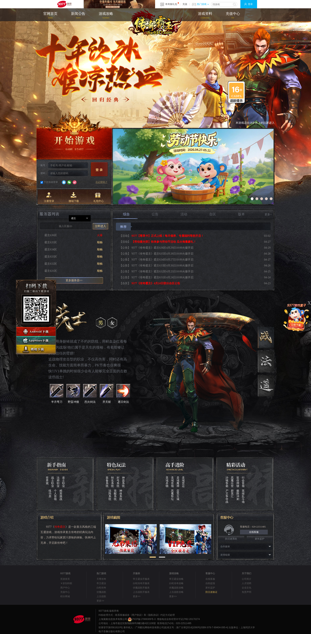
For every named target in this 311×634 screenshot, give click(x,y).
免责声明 (246, 592)
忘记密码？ (102, 182)
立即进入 (100, 226)
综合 (125, 215)
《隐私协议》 (153, 615)
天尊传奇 (101, 579)
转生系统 (112, 482)
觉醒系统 (115, 495)
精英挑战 (61, 495)
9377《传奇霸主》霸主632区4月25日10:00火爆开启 (162, 271)
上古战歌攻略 (176, 592)
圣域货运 (183, 482)
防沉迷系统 (231, 538)
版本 (241, 214)
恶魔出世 (232, 482)
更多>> (100, 600)
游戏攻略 (106, 16)
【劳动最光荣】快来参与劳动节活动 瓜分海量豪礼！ (164, 241)
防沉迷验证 (211, 592)
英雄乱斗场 (243, 496)
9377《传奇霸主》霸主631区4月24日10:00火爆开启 (162, 277)
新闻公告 (78, 16)
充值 (184, 4)
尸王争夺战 (227, 496)
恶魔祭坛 (172, 495)
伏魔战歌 (101, 592)
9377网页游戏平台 (64, 4)
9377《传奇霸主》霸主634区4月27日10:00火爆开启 (162, 259)
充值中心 (233, 16)
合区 (212, 214)
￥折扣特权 (66, 583)
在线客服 (254, 532)
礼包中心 (98, 197)
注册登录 (49, 197)
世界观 (47, 480)
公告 (155, 214)
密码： (44, 173)
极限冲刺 (237, 495)
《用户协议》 (137, 615)
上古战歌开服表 (141, 592)
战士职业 (52, 482)
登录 (250, 4)
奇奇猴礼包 (171, 4)
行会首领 (243, 482)
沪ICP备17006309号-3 (142, 619)
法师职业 (58, 482)
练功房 (50, 494)
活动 (183, 214)
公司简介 (246, 579)
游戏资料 (205, 16)
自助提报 (210, 583)
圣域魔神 (178, 482)
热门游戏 (203, 4)
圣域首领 (172, 482)
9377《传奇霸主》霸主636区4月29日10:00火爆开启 (162, 247)
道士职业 (63, 482)
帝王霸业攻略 (176, 579)
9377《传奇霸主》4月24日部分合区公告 (156, 283)
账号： (44, 165)
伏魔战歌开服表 (141, 587)
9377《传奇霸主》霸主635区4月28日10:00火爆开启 (162, 253)
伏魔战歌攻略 (176, 587)
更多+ (268, 214)
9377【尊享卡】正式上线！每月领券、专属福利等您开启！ (168, 235)
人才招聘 (246, 583)
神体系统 (120, 495)
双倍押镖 (237, 482)
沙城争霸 (227, 482)
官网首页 (50, 16)
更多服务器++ (74, 280)
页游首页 (65, 579)
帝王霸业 (101, 583)
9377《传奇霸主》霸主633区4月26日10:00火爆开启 (162, 265)
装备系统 (107, 482)
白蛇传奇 (101, 587)
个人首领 (55, 495)
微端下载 (74, 197)
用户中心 (65, 587)
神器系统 (123, 482)
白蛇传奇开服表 (141, 583)
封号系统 (118, 482)
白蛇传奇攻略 (176, 583)
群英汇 (232, 494)
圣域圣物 (167, 482)
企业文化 (246, 587)
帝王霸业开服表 (141, 579)
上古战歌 (101, 596)
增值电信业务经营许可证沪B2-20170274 (178, 619)
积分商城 (65, 596)
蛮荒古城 (178, 495)
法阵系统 (109, 495)
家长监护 (259, 538)
